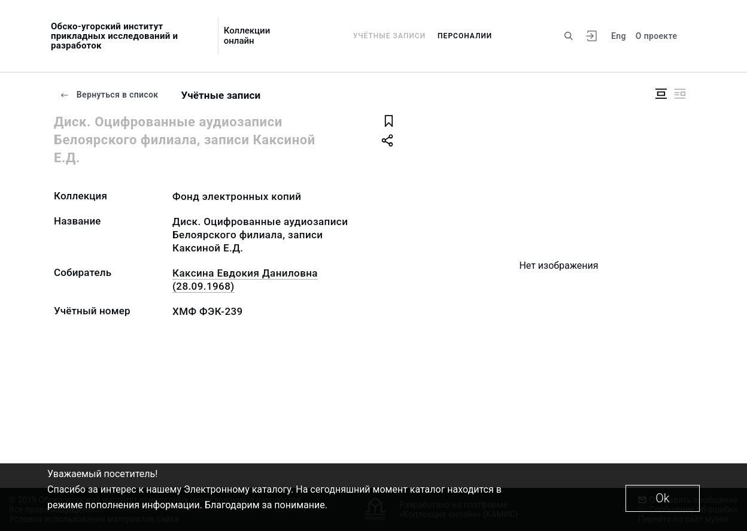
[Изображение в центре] (660, 94)
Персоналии (465, 36)
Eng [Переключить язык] (618, 36)
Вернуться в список (109, 94)
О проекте (656, 36)
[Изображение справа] (680, 94)
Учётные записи (389, 36)
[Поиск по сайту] (568, 36)
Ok (662, 498)
